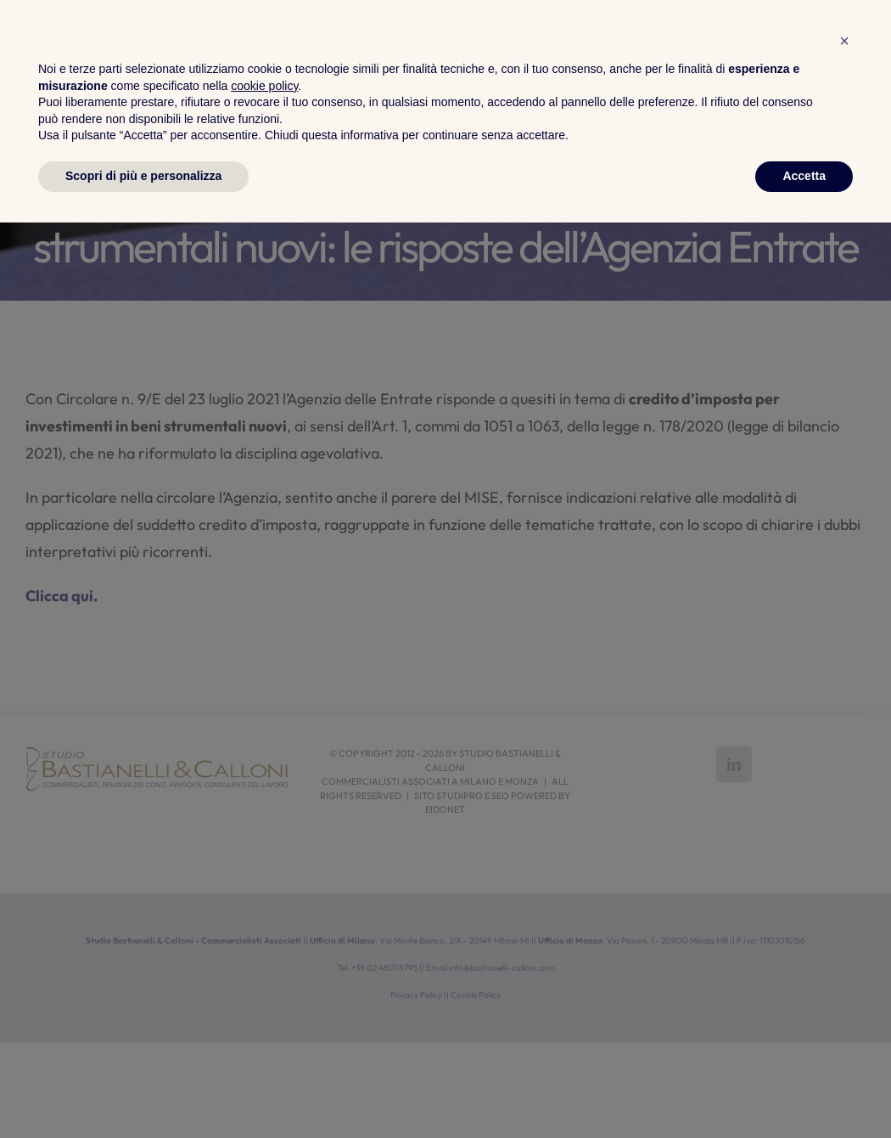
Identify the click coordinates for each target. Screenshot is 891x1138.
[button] (844, 956)
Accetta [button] (804, 1091)
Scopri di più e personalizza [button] (143, 1091)
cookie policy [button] (264, 1001)
